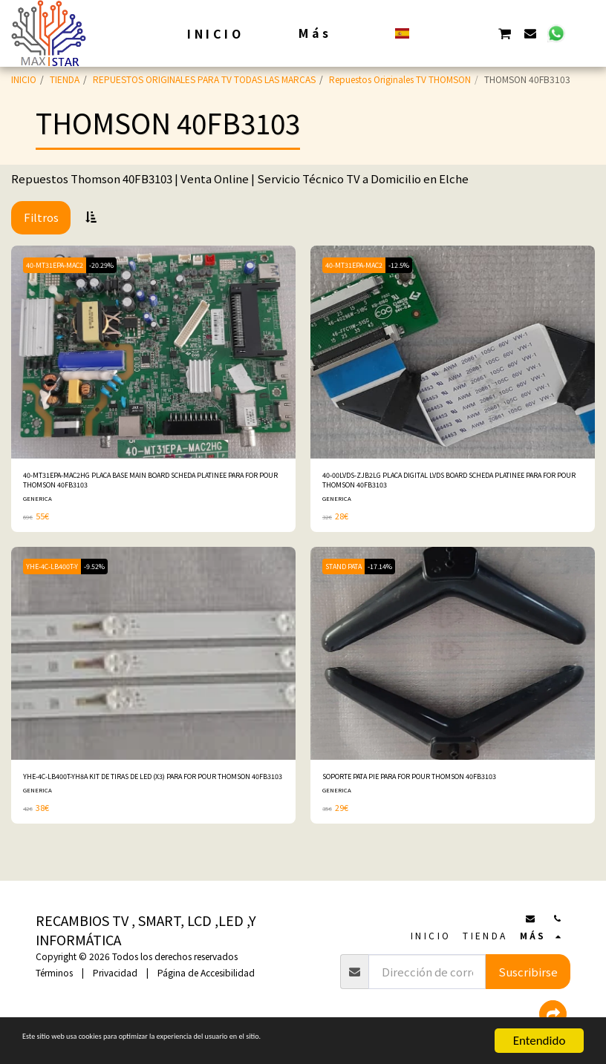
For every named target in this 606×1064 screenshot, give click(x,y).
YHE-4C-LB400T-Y (55, 573)
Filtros (41, 217)
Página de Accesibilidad (206, 972)
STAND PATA (348, 573)
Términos (54, 972)
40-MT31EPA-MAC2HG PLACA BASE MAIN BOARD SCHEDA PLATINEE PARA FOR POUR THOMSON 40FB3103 (139, 483)
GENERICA (38, 504)
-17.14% (392, 573)
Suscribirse (528, 971)
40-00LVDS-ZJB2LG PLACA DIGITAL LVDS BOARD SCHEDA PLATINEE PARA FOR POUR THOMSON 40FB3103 (438, 483)
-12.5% (411, 265)
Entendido (539, 1040)
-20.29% (113, 265)
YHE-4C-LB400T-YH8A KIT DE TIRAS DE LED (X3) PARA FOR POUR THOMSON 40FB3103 (140, 791)
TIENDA (64, 79)
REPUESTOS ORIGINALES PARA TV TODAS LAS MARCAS (204, 79)
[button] (428, 33)
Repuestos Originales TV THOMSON (400, 79)
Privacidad (115, 972)
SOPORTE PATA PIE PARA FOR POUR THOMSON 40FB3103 (440, 784)
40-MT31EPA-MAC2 (59, 265)
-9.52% (105, 573)
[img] (153, 352)
